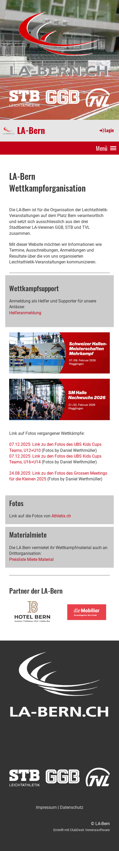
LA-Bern (31, 130)
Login (106, 130)
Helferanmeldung (25, 312)
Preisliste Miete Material (31, 559)
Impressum (46, 807)
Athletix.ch (61, 515)
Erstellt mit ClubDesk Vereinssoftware (81, 830)
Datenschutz (71, 807)
